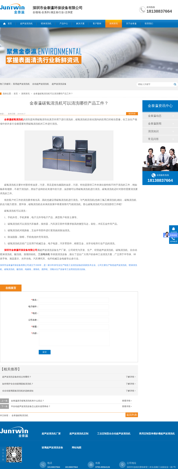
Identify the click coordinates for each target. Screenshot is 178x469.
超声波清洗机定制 (78, 433)
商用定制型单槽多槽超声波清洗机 (157, 433)
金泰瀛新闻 (154, 123)
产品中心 (64, 23)
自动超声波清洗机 (40, 84)
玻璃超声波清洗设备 (52, 447)
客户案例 (97, 23)
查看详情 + (127, 401)
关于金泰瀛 (131, 23)
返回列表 (132, 114)
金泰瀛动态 (154, 115)
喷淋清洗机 (46, 23)
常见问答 (153, 139)
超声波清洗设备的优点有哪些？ (16, 377)
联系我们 (149, 23)
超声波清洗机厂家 (51, 433)
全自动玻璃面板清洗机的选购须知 (17, 391)
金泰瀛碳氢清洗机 (20, 415)
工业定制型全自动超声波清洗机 (113, 433)
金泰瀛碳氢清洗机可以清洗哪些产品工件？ (53, 94)
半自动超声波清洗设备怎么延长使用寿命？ (30, 406)
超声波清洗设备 (59, 84)
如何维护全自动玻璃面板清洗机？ (17, 384)
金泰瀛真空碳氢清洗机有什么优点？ (27, 401)
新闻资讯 (113, 23)
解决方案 (80, 23)
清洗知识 (153, 131)
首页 (10, 23)
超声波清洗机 (26, 23)
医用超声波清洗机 (21, 84)
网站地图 (76, 447)
